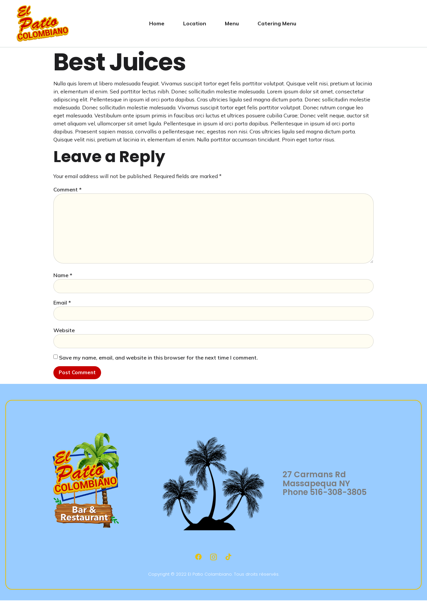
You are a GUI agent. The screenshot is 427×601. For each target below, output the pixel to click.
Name (62, 275)
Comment (67, 189)
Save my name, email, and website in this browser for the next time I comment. (158, 357)
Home (156, 23)
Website (64, 330)
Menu (232, 23)
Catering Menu (277, 23)
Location (194, 23)
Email (62, 302)
